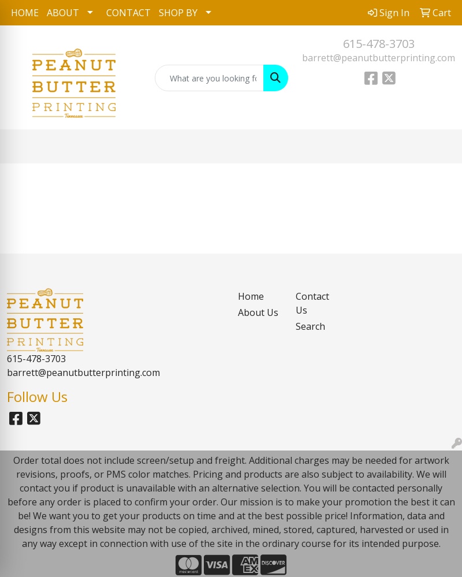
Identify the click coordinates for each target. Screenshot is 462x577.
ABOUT (63, 12)
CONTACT (128, 12)
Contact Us (312, 303)
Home (251, 296)
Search (310, 326)
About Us (258, 312)
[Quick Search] (209, 78)
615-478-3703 (379, 43)
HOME (25, 12)
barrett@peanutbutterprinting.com (378, 57)
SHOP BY (178, 12)
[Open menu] (438, 146)
